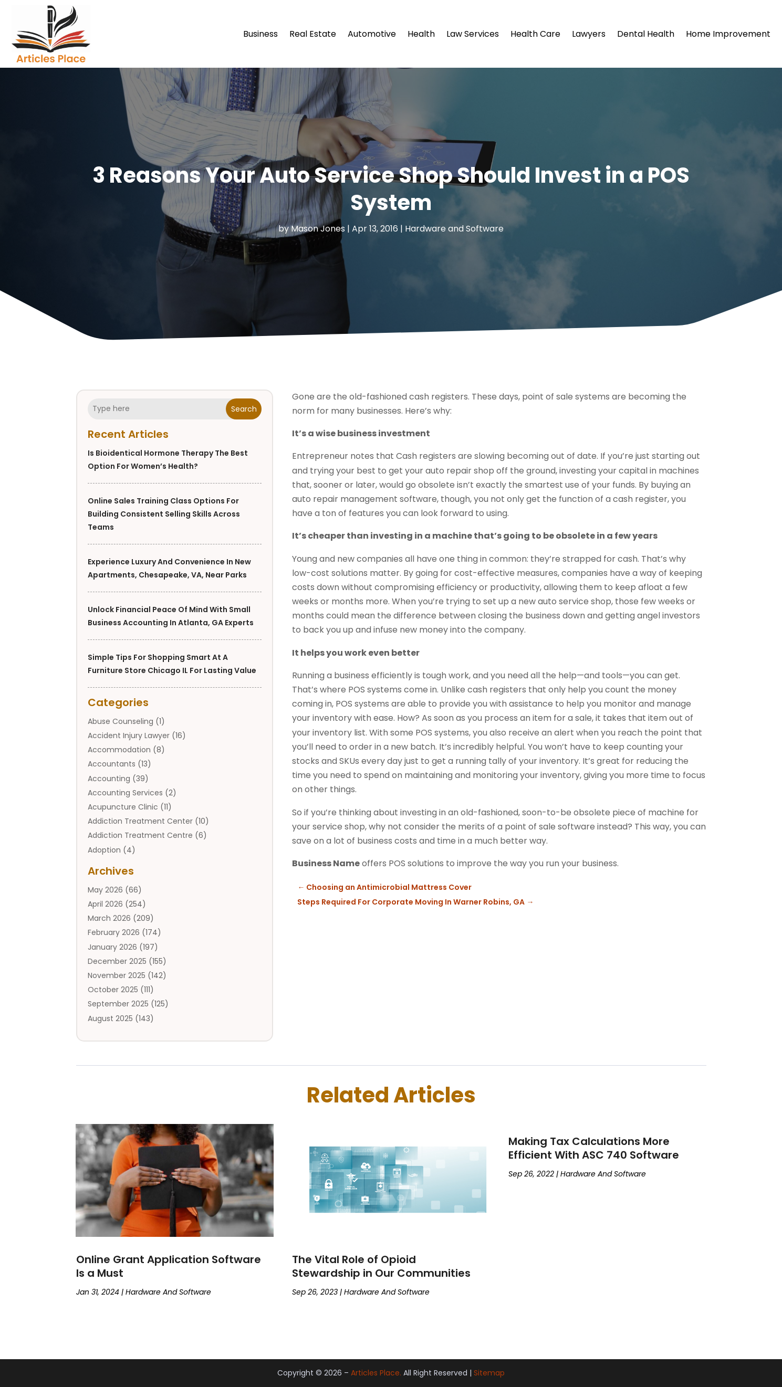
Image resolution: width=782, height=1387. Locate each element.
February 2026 (114, 933)
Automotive (372, 34)
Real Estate (312, 34)
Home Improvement (728, 34)
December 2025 (117, 961)
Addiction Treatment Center (140, 821)
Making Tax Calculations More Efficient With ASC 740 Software (593, 1148)
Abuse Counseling (120, 721)
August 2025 (110, 1018)
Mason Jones (318, 229)
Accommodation (119, 749)
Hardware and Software (454, 229)
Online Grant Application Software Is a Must (168, 1266)
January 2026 (112, 947)
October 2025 (113, 989)
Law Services (472, 34)
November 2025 (116, 975)
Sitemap (489, 1373)
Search (244, 409)
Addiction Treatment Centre (140, 836)
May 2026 (105, 890)
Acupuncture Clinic (123, 807)
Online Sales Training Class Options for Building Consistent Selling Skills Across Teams (164, 514)
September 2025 (118, 1004)
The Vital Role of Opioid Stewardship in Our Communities (381, 1266)
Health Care (535, 34)
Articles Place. (376, 1373)
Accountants (111, 764)
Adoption (104, 850)
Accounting (109, 778)
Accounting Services (125, 792)
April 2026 (105, 904)
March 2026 (109, 918)
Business (260, 34)
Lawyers (589, 34)
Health (421, 34)
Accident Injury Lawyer (129, 735)
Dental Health (645, 34)
